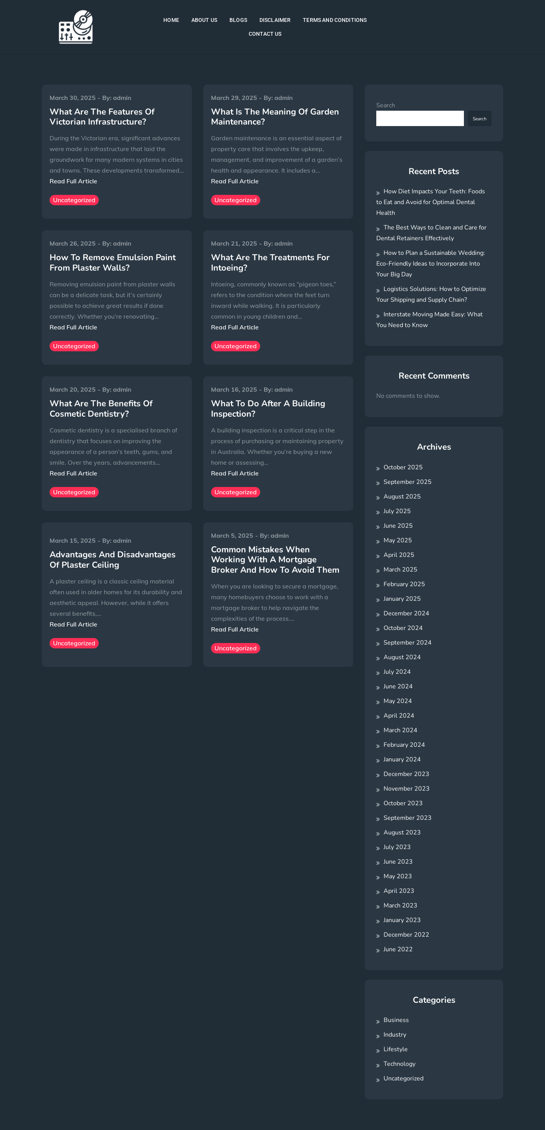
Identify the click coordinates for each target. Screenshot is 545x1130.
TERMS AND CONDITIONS (335, 20)
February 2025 (404, 584)
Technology (399, 1064)
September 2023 (408, 818)
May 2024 (398, 701)
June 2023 (398, 861)
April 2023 (399, 891)
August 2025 (402, 496)
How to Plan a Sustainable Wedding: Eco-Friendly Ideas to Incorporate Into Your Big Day (430, 264)
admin (122, 97)
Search (385, 105)
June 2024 (398, 686)
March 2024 (400, 730)
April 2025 (399, 555)
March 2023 (400, 905)
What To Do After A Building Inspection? (268, 408)
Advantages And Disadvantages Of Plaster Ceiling (113, 559)
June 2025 (398, 526)
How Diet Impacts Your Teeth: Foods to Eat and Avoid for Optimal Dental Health (430, 202)
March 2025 (400, 569)
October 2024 (403, 628)
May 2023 (398, 876)
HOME (171, 20)
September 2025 (408, 482)
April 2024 (399, 715)
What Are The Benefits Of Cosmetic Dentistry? (101, 408)
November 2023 (407, 788)
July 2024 (397, 672)
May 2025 (398, 540)
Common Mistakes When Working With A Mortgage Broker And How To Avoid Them (275, 560)
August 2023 (402, 832)
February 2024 (404, 745)
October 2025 (403, 467)
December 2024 (406, 613)
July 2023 (397, 847)
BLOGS (238, 20)
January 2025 (402, 599)
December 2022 (406, 935)
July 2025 (397, 511)
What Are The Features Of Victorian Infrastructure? (102, 117)
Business (396, 1020)
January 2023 (402, 920)
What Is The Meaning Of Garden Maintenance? (275, 117)
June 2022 (398, 949)
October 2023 (403, 803)
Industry (395, 1034)
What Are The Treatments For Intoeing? (270, 262)
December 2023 (406, 774)
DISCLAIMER (275, 20)
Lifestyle (396, 1049)
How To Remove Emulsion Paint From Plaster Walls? (113, 262)
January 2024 (402, 759)
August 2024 (402, 657)
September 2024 (408, 642)
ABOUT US (204, 20)
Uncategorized (74, 200)
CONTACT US (265, 34)
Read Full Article (73, 181)
